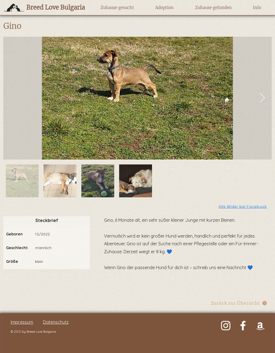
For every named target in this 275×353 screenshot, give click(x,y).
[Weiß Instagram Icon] (225, 325)
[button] (117, 7)
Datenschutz (56, 322)
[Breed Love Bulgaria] (50, 7)
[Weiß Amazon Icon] (260, 325)
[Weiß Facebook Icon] (243, 325)
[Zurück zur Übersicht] (239, 303)
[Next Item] (262, 98)
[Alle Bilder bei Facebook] (243, 206)
